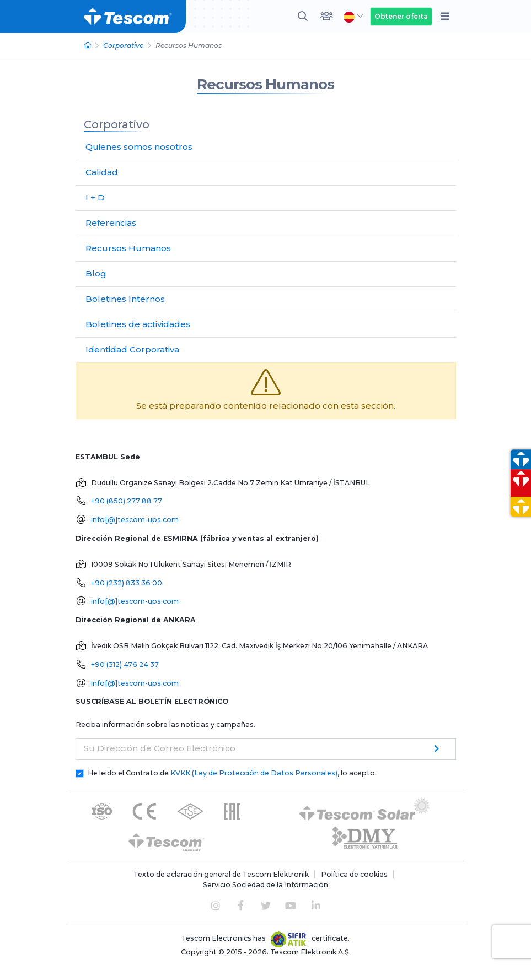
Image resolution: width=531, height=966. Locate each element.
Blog (95, 273)
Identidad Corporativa (132, 349)
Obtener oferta (401, 16)
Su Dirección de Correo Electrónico (159, 748)
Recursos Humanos (265, 84)
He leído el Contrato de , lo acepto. (232, 773)
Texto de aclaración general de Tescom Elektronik (221, 874)
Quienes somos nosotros (138, 147)
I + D (95, 197)
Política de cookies (354, 874)
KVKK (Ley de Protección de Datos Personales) (253, 773)
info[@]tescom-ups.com (135, 519)
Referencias (110, 223)
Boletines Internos (125, 299)
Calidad (101, 172)
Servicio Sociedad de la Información (265, 885)
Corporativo (123, 45)
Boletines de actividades (137, 324)
